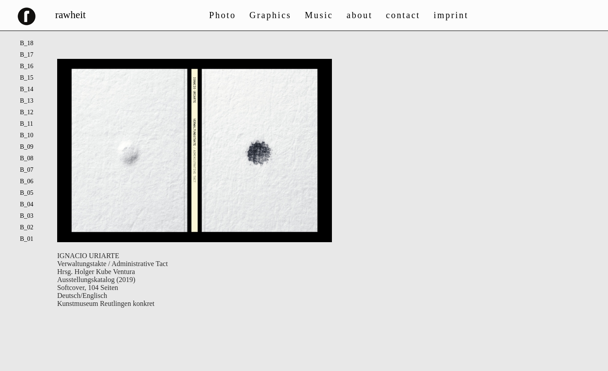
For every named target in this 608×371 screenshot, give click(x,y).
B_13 (26, 100)
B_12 (26, 112)
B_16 (26, 66)
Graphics (270, 15)
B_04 (26, 204)
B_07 (26, 169)
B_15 (26, 77)
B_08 (26, 158)
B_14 (26, 89)
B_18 (26, 43)
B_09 (26, 146)
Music (319, 15)
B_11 (26, 123)
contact (403, 15)
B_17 (26, 54)
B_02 (26, 227)
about (359, 15)
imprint (451, 15)
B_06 (26, 181)
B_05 (26, 192)
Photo (222, 15)
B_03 (26, 216)
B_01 (26, 239)
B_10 (26, 135)
